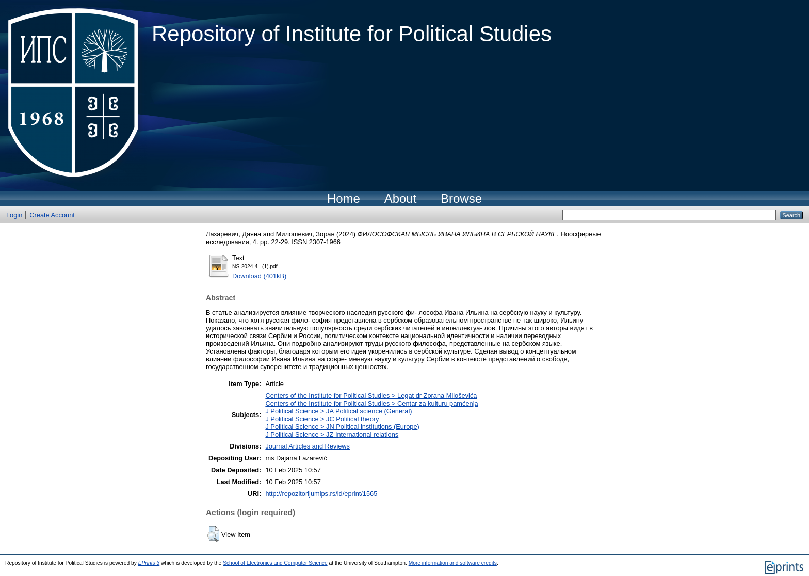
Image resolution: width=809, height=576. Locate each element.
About (400, 198)
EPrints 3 (149, 563)
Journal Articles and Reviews (307, 446)
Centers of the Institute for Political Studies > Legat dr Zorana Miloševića (371, 395)
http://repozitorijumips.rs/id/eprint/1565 (321, 494)
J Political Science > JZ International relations (331, 434)
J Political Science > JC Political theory (322, 419)
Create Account (52, 215)
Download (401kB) (259, 276)
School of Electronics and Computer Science (275, 563)
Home (343, 198)
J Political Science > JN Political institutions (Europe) (342, 426)
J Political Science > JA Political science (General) (338, 411)
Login (14, 215)
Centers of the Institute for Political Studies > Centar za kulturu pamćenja (371, 403)
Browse (461, 198)
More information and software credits (453, 563)
